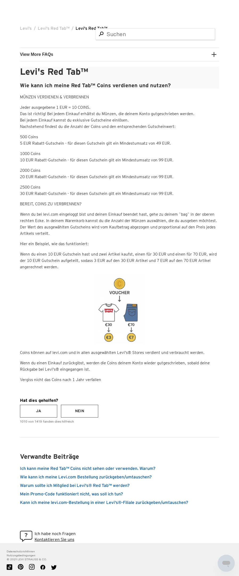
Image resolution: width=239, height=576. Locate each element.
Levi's (26, 28)
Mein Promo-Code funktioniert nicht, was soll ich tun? (71, 494)
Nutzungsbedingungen (21, 555)
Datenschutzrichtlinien (21, 551)
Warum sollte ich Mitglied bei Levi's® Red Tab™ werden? (75, 485)
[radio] (38, 411)
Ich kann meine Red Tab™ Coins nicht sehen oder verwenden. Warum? (87, 468)
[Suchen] (155, 34)
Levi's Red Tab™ (53, 28)
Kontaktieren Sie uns (54, 539)
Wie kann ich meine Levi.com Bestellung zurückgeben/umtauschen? (86, 477)
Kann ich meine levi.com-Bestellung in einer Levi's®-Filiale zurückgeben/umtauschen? (104, 502)
